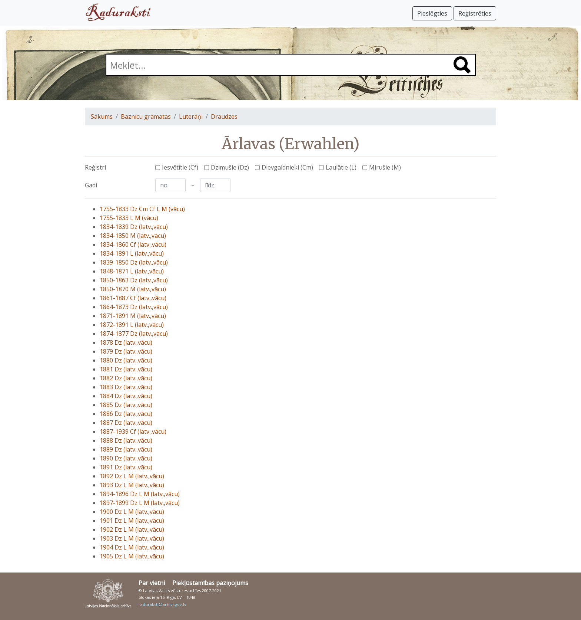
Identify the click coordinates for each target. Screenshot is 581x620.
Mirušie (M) (385, 167)
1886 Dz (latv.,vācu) (126, 414)
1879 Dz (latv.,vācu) (126, 351)
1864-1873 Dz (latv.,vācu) (134, 307)
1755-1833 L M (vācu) (129, 218)
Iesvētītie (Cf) (180, 167)
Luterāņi (191, 116)
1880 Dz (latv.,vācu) (126, 360)
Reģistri (95, 167)
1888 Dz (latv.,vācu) (126, 440)
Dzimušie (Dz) (230, 167)
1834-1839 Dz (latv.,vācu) (134, 227)
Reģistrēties (474, 13)
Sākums (102, 116)
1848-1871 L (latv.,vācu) (132, 271)
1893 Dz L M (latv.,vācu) (132, 485)
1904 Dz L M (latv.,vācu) (132, 547)
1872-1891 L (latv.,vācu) (132, 325)
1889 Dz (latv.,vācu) (126, 449)
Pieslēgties (432, 13)
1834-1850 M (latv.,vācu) (133, 236)
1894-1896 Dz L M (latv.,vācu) (140, 494)
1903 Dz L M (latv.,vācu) (132, 538)
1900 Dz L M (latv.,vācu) (132, 512)
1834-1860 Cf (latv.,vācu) (133, 244)
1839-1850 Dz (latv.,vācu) (134, 262)
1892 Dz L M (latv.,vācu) (132, 476)
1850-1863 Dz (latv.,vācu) (134, 280)
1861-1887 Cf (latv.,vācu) (133, 298)
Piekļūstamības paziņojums (210, 583)
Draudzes (224, 116)
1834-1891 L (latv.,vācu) (132, 253)
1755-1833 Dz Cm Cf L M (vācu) (142, 209)
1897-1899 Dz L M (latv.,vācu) (140, 503)
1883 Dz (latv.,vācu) (126, 387)
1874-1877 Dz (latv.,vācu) (134, 333)
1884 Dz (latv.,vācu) (126, 396)
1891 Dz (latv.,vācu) (126, 467)
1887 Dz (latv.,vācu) (126, 423)
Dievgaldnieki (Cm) (287, 167)
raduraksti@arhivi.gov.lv (162, 604)
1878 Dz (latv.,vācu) (126, 342)
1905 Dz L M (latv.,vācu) (132, 556)
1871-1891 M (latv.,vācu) (133, 316)
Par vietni (152, 583)
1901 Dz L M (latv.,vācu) (132, 520)
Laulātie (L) (341, 167)
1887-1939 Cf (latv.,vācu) (133, 431)
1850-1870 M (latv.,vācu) (133, 289)
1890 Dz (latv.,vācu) (126, 458)
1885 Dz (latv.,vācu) (126, 405)
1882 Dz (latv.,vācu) (126, 378)
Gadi (91, 185)
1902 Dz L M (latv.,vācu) (132, 529)
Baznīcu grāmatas (146, 116)
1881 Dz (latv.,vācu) (126, 369)
